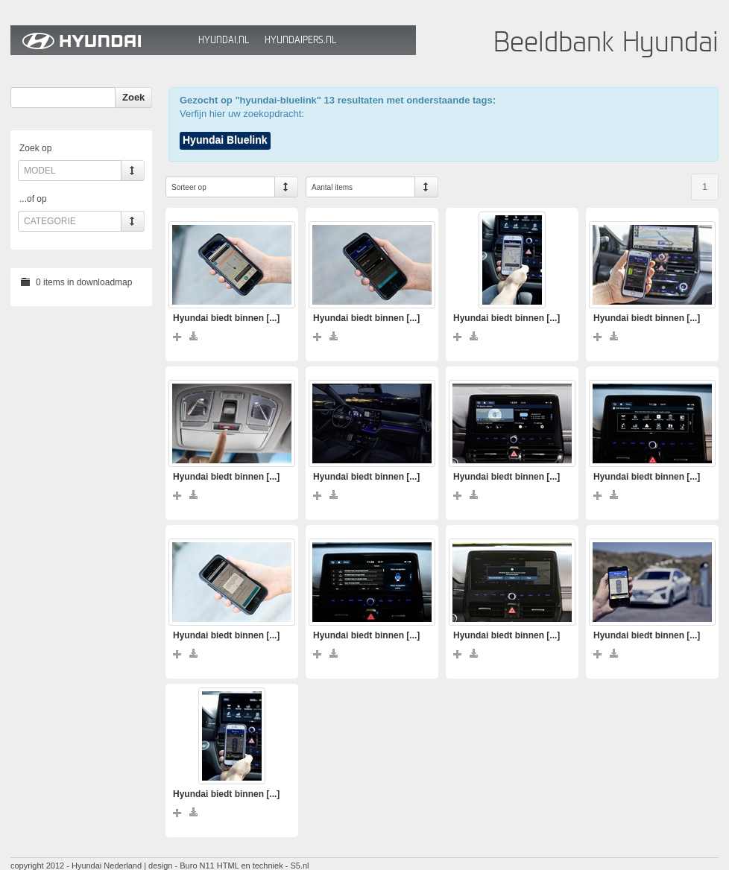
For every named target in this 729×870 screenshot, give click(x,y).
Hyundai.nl (223, 39)
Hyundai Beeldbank (100, 40)
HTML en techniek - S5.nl (263, 865)
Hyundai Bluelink (225, 140)
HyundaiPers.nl (300, 39)
